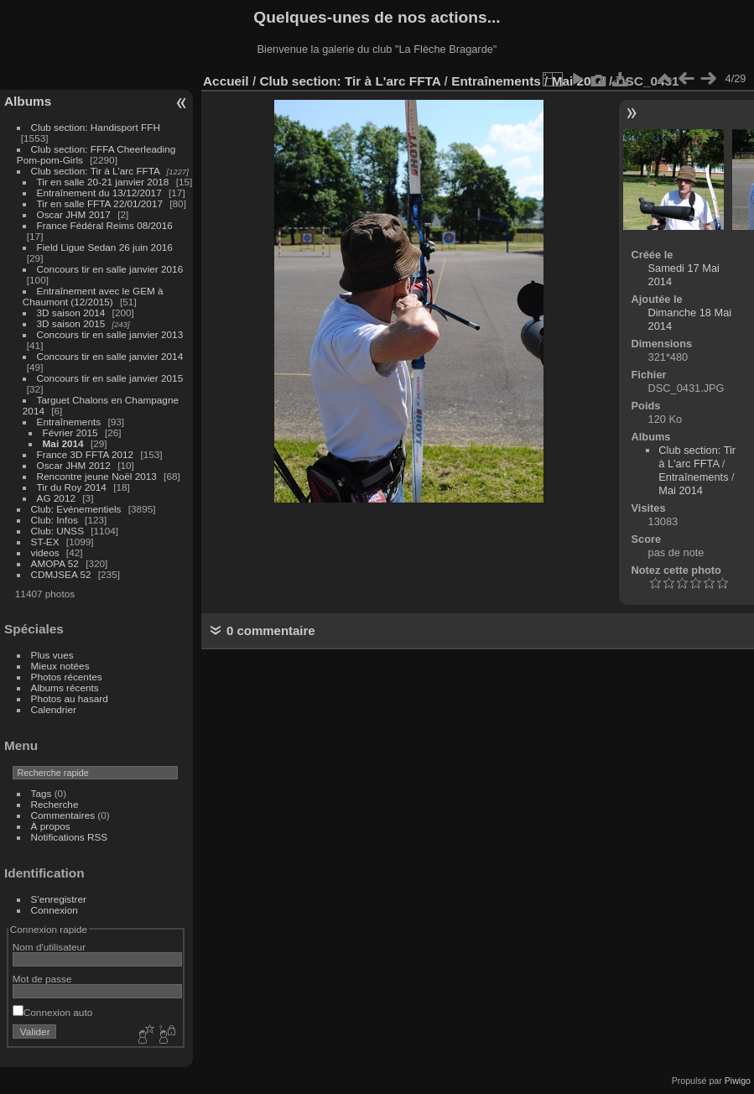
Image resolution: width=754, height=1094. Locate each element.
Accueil (226, 81)
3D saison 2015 (71, 323)
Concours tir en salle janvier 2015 (110, 377)
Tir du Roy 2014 (72, 487)
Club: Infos (54, 519)
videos (45, 552)
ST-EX (45, 541)
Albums (27, 101)
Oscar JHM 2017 (74, 214)
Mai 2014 (63, 443)
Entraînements (69, 421)
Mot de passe (42, 978)
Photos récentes (66, 676)
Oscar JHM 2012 (74, 465)
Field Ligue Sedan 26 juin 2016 (105, 247)
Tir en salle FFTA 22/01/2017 (100, 203)
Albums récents (65, 687)
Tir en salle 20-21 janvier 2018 (103, 181)
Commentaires (63, 815)
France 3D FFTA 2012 (85, 454)
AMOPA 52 (55, 563)
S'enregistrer (58, 898)
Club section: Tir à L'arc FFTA (95, 170)
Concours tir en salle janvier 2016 (110, 268)
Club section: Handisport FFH (95, 127)
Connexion (54, 909)
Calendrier (53, 709)
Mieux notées (60, 665)
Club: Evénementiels (76, 508)
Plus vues (52, 654)
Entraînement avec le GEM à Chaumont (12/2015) (93, 296)
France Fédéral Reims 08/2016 (105, 225)
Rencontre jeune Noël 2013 (97, 476)
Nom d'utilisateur (49, 946)
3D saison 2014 (71, 312)
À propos (50, 825)
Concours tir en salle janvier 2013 (110, 334)
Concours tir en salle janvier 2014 (110, 356)
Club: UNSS (57, 530)
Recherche (55, 804)
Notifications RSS (69, 836)
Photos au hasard (69, 698)
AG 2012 (56, 497)
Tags (41, 793)
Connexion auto (52, 1012)
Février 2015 (70, 432)
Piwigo (738, 1081)
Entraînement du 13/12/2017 (99, 192)
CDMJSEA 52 (61, 574)
